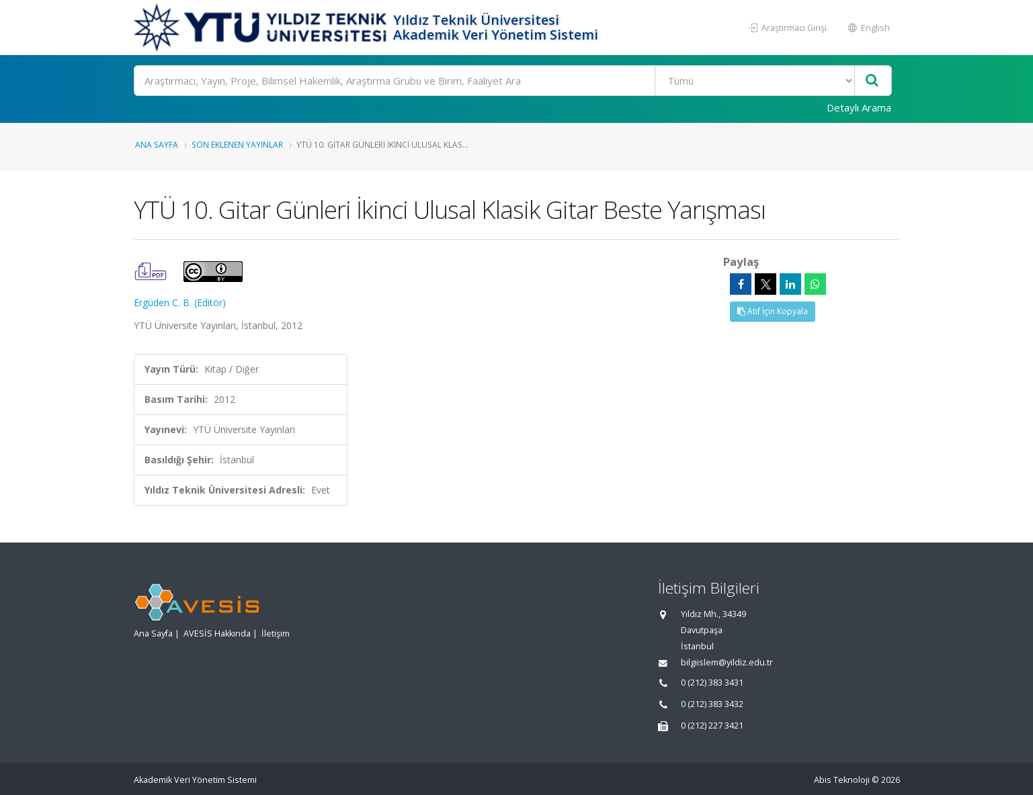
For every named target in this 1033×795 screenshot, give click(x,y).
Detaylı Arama (859, 107)
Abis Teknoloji (842, 780)
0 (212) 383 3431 (712, 682)
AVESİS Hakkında (217, 633)
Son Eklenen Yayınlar (237, 144)
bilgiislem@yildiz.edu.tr (727, 662)
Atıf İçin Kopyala (772, 311)
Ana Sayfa (156, 144)
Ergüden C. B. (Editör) (180, 302)
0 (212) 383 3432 (712, 704)
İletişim (275, 633)
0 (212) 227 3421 (712, 725)
